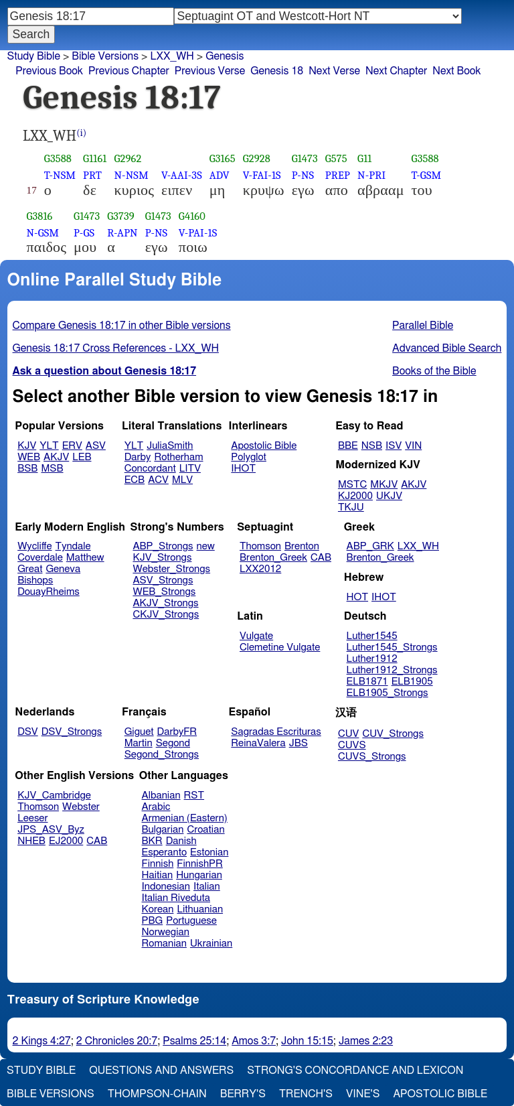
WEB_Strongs (164, 592)
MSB (52, 469)
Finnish (158, 864)
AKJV (56, 457)
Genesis (224, 56)
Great (29, 569)
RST (194, 795)
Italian (206, 887)
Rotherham (178, 457)
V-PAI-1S (198, 232)
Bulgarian (163, 830)
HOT (357, 597)
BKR (152, 841)
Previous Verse (210, 71)
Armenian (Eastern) (185, 818)
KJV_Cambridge (54, 795)
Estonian (209, 852)
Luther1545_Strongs (392, 647)
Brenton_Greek (273, 558)
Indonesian (166, 887)
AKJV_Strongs (165, 603)
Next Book (456, 71)
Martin (138, 743)
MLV (182, 480)
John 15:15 (307, 1041)
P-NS (303, 175)
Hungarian (199, 875)
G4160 (192, 216)
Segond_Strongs (161, 755)
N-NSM (131, 175)
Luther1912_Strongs (392, 670)
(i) (81, 133)
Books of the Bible (434, 371)
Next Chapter (396, 71)
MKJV (384, 485)
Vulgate (256, 636)
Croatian (205, 830)
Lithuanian (200, 909)
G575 (336, 158)
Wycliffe (34, 546)
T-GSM (427, 175)
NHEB (31, 841)
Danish (181, 841)
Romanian (164, 944)
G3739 (121, 216)
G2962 (127, 158)
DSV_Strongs (71, 732)
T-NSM (60, 175)
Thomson (260, 546)
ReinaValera (258, 743)
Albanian (161, 795)
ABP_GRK (370, 546)
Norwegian (165, 932)
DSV (27, 732)
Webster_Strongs (171, 569)
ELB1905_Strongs (387, 693)
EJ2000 (66, 841)
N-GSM (43, 232)
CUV (348, 734)
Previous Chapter (128, 71)
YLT (48, 446)
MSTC (352, 485)
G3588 (58, 158)
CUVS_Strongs (372, 757)
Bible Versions (105, 56)
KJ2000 (355, 496)
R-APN (122, 232)
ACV (158, 480)
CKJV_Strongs (166, 615)
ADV (219, 175)
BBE (348, 446)
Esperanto (164, 852)
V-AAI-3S (181, 175)
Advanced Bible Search (446, 348)
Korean (158, 909)
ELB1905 (412, 682)
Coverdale (40, 558)
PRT (92, 175)
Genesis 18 (276, 71)
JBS (298, 743)
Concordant (150, 469)
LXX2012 (260, 569)
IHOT (243, 469)
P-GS (84, 232)
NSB (371, 446)
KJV (26, 446)
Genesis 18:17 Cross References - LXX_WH (116, 348)
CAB (321, 558)
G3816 (40, 216)
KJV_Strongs (162, 558)
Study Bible (33, 56)
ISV (394, 446)
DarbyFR (177, 732)
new (206, 546)
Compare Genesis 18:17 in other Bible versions (122, 325)
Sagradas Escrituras (276, 732)
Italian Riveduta (176, 898)
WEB (28, 457)
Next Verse (334, 71)
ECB (134, 480)
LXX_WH (171, 56)
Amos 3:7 (254, 1041)
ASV (96, 446)
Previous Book (49, 71)
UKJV (389, 496)
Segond (173, 743)
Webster (81, 807)
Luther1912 (372, 659)
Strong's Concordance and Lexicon (355, 1070)
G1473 (305, 158)
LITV (190, 469)
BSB (27, 469)
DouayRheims (48, 592)
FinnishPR (200, 864)
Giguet (139, 732)
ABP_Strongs (163, 546)
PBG (152, 921)
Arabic (156, 807)
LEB (81, 457)
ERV (72, 446)
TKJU (351, 507)
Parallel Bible (422, 325)
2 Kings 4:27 (42, 1041)
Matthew (85, 558)
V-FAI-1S (262, 175)
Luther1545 (372, 636)
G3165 (222, 158)
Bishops (35, 580)
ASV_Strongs (163, 580)
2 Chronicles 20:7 (116, 1041)
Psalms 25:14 (194, 1041)
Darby (137, 457)
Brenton (301, 546)
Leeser (32, 818)
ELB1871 (367, 682)
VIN (413, 446)
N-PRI (371, 175)
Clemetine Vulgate (280, 647)
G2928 (256, 158)
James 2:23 (366, 1041)
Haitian (157, 875)
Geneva (63, 569)
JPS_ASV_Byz (50, 830)
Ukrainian (211, 944)
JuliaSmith (170, 446)
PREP (337, 175)
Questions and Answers (161, 1070)
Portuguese (191, 921)
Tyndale (73, 546)
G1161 (94, 158)
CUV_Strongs (392, 734)
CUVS (352, 745)
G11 (364, 158)
